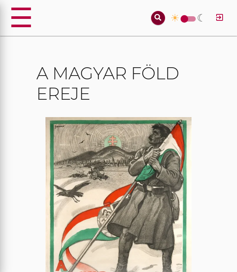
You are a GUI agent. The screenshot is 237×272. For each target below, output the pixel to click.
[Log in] (219, 18)
